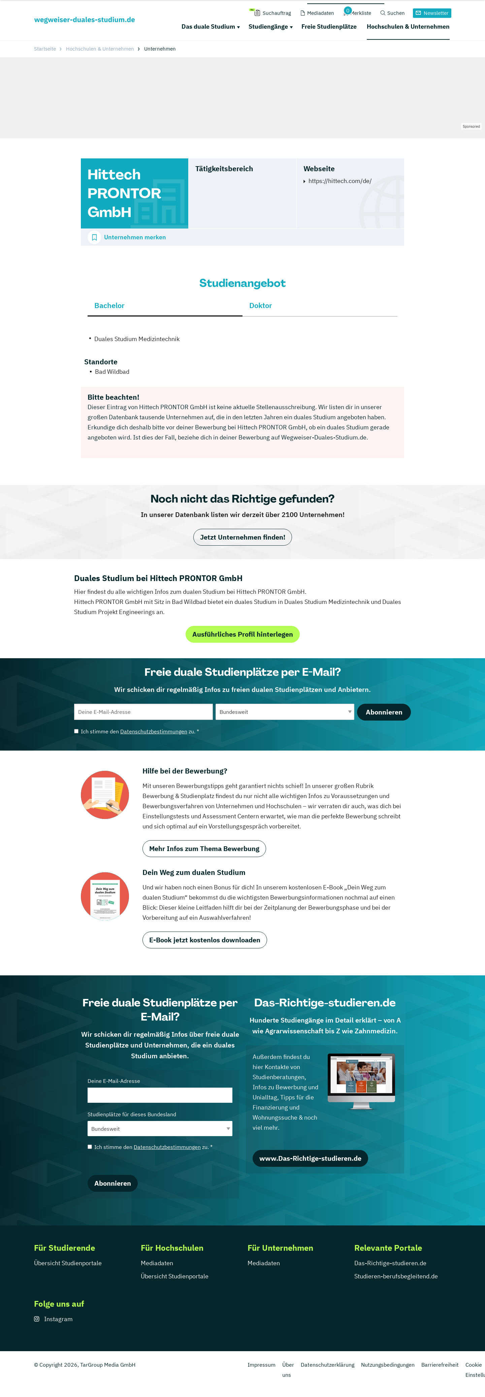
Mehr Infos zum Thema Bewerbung (204, 848)
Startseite (45, 48)
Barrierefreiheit (440, 1364)
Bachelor (109, 305)
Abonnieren (384, 712)
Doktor (260, 305)
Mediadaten (157, 1263)
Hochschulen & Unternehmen (408, 26)
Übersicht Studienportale (68, 1263)
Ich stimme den (136, 731)
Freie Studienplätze (329, 26)
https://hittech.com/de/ (340, 181)
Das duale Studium (208, 26)
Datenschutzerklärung (327, 1364)
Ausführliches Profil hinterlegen (242, 634)
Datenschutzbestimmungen (153, 731)
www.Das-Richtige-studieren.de (310, 1158)
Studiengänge (268, 26)
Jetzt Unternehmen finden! (242, 537)
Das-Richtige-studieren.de (390, 1263)
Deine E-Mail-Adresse (160, 1090)
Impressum (262, 1364)
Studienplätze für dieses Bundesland (160, 1123)
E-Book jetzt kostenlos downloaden (204, 939)
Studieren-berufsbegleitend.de (396, 1276)
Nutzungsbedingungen (388, 1364)
